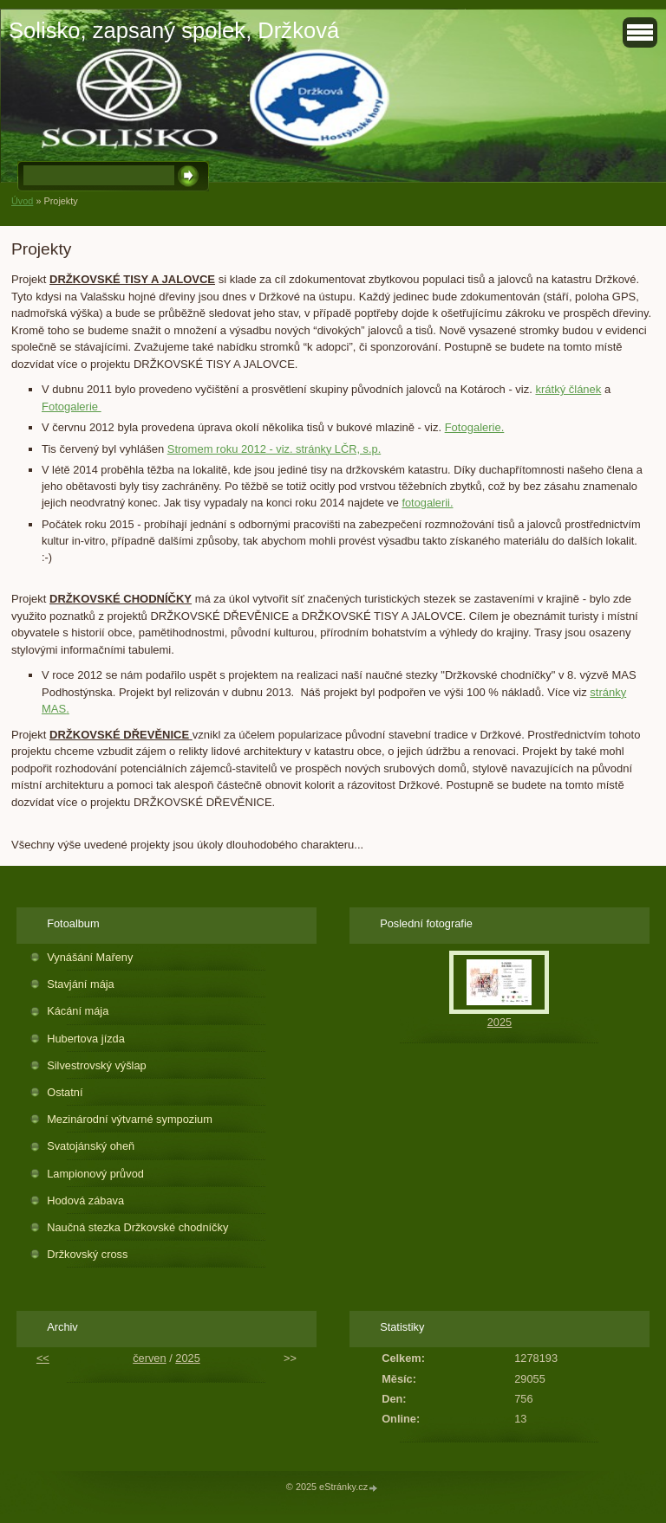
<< (42, 1358)
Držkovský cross (87, 1254)
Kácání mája (77, 1010)
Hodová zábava (85, 1200)
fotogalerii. (427, 502)
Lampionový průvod (95, 1173)
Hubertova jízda (86, 1038)
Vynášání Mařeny (90, 957)
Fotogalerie (71, 406)
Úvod (22, 201)
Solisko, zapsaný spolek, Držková (174, 30)
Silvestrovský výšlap (97, 1065)
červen (149, 1358)
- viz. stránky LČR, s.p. (323, 448)
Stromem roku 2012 (216, 448)
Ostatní (64, 1092)
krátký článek (568, 389)
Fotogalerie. (475, 427)
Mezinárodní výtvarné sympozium (129, 1119)
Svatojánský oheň (90, 1145)
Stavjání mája (80, 984)
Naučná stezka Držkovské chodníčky (137, 1227)
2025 (499, 1022)
